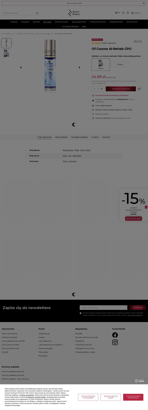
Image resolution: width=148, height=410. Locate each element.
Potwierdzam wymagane (88, 397)
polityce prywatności (27, 395)
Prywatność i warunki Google (36, 397)
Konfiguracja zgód (110, 397)
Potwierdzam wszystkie (133, 397)
